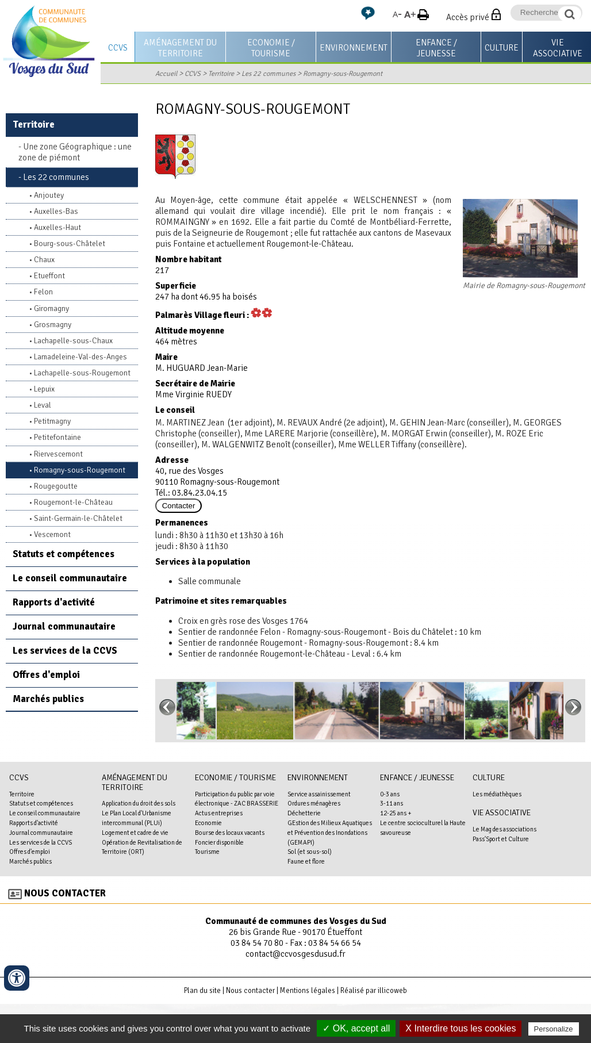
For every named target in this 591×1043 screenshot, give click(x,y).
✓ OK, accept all (356, 1028)
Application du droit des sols (138, 803)
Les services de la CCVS (65, 651)
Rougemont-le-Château (73, 502)
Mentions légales (307, 990)
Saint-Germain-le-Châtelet (78, 518)
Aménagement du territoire (180, 48)
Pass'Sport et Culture (501, 839)
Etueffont (49, 276)
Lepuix (44, 389)
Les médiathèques (497, 794)
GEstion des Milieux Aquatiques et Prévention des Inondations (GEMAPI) (329, 832)
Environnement (353, 48)
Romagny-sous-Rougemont (342, 73)
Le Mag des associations (504, 829)
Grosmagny (52, 324)
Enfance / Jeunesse (436, 48)
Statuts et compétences (63, 554)
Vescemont (52, 534)
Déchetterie (304, 813)
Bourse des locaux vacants (229, 833)
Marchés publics (48, 699)
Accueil (166, 73)
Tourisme (207, 852)
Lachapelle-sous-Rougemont (82, 373)
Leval (42, 405)
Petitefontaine (57, 437)
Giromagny (51, 308)
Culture (502, 48)
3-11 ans (391, 803)
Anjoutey (49, 195)
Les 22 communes (268, 73)
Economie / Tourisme (271, 48)
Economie (208, 823)
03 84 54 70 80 (257, 943)
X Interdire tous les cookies (460, 1028)
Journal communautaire (64, 626)
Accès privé (467, 17)
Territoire (221, 73)
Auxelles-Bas (56, 211)
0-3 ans (390, 794)
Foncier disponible (219, 842)
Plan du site (202, 990)
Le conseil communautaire (70, 578)
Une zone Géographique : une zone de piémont (75, 152)
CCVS (118, 48)
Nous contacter (65, 893)
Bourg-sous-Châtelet (69, 243)
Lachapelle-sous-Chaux (73, 341)
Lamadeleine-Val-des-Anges (80, 357)
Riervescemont (58, 454)
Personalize (553, 1029)
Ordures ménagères (313, 803)
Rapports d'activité (54, 602)
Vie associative (502, 813)
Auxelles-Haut (57, 227)
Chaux (44, 259)
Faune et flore (306, 861)
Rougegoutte (56, 486)
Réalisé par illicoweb (373, 990)
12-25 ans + (396, 813)
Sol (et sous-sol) (309, 852)
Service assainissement (319, 794)
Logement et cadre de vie (135, 833)
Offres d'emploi (46, 675)
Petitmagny (52, 421)
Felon (43, 292)
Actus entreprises (219, 813)
